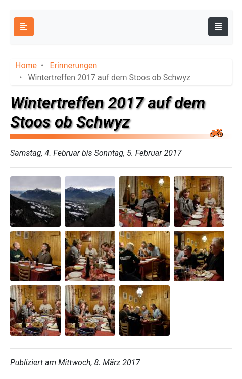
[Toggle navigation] (218, 26)
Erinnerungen (73, 65)
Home (26, 65)
